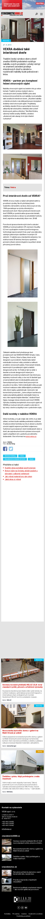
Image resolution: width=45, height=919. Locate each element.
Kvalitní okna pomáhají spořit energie (20, 468)
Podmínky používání (23, 916)
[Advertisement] (22, 551)
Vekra (22, 456)
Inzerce (24, 914)
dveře (31, 459)
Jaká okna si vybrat (13, 479)
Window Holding (10, 456)
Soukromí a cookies (35, 914)
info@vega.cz (6, 829)
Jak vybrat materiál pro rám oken (18, 476)
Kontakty (7, 914)
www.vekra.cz (31, 436)
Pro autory (15, 914)
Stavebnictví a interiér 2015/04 (15, 459)
